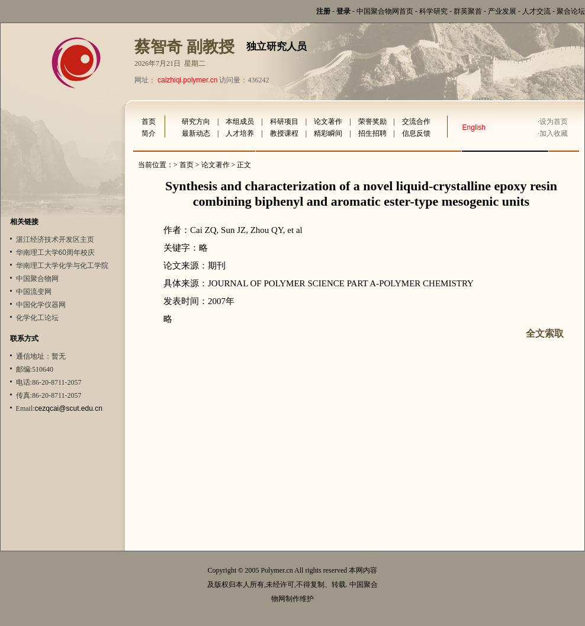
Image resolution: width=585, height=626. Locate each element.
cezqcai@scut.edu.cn (68, 408)
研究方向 (196, 121)
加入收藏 (553, 133)
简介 (149, 133)
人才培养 (240, 133)
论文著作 (328, 121)
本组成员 (240, 121)
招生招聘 (372, 133)
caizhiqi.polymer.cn (187, 80)
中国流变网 (34, 292)
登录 (343, 11)
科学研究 (433, 11)
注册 (323, 11)
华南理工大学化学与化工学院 (62, 265)
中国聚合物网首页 (384, 11)
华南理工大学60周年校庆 (55, 252)
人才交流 (536, 11)
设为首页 (553, 121)
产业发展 (502, 11)
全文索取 (545, 333)
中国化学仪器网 (41, 305)
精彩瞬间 (328, 133)
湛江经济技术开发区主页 (55, 239)
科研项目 (284, 121)
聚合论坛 (571, 11)
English (474, 127)
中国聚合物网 (37, 278)
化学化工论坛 (37, 318)
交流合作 (416, 121)
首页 (149, 121)
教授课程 (284, 133)
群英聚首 (468, 11)
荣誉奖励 (372, 121)
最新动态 (196, 133)
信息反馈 (416, 133)
